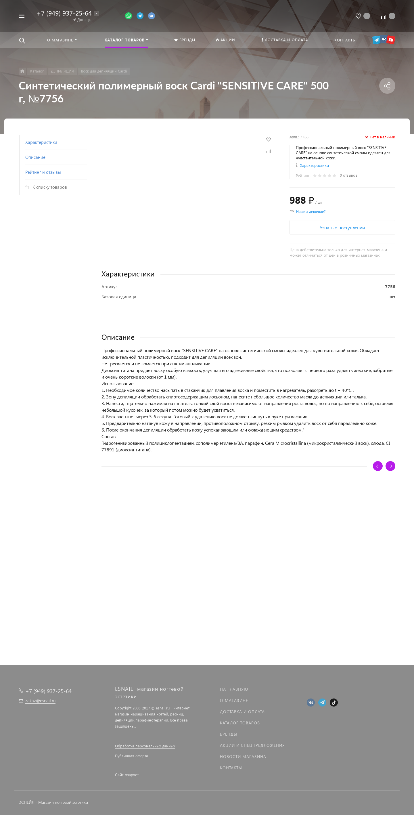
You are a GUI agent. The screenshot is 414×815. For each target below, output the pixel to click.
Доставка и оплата (242, 711)
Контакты (231, 767)
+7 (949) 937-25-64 (64, 12)
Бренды (228, 734)
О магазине (234, 700)
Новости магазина (243, 756)
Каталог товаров (240, 723)
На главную (234, 689)
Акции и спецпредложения (252, 745)
